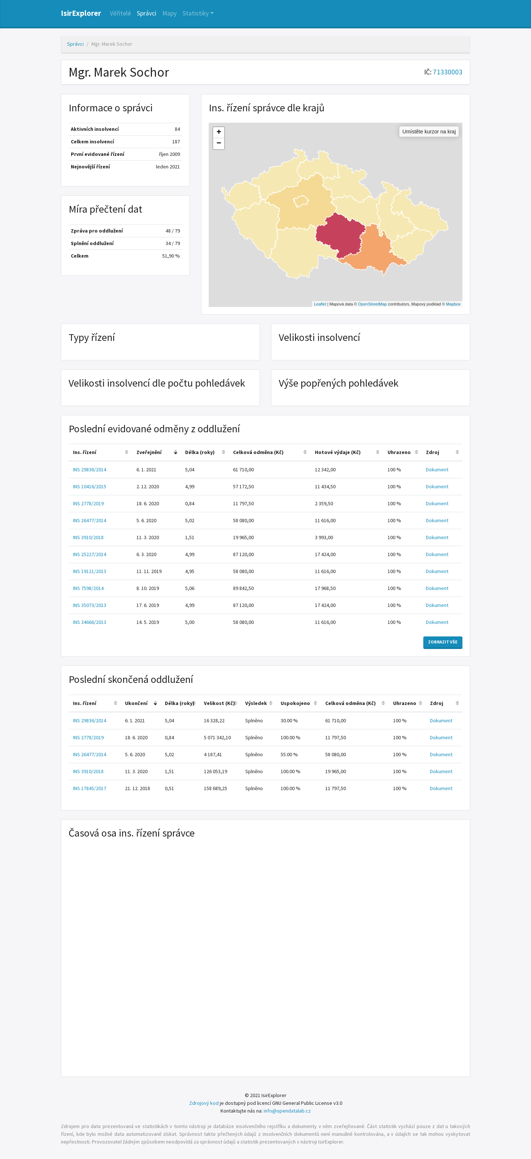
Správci (146, 13)
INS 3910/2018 (88, 537)
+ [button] (218, 132)
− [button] (218, 143)
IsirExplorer (81, 13)
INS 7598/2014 (88, 588)
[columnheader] (100, 452)
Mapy (169, 13)
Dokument (437, 469)
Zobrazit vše (443, 642)
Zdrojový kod (204, 1103)
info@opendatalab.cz (287, 1110)
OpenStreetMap (372, 304)
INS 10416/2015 (89, 486)
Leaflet (320, 304)
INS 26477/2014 (89, 520)
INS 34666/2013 (89, 622)
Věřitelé (120, 13)
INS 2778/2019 (88, 503)
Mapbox (453, 304)
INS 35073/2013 (89, 605)
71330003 (447, 71)
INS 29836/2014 (89, 469)
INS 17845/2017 (89, 788)
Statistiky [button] (196, 13)
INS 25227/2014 (89, 554)
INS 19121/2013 (89, 571)
